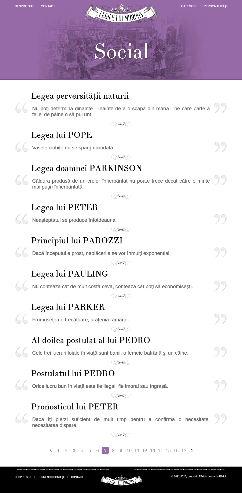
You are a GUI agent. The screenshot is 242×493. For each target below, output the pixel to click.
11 (136, 451)
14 (160, 451)
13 (152, 451)
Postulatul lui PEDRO (73, 373)
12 (144, 451)
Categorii (189, 6)
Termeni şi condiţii (51, 477)
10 (129, 451)
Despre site (24, 6)
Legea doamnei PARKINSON (86, 168)
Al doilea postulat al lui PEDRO (90, 340)
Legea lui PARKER (68, 307)
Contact (48, 6)
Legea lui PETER (64, 207)
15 (168, 451)
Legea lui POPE (61, 135)
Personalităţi (215, 6)
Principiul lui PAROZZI (76, 240)
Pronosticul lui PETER (74, 406)
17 (183, 451)
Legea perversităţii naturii (80, 96)
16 (176, 451)
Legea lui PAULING (69, 274)
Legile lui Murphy (121, 13)
